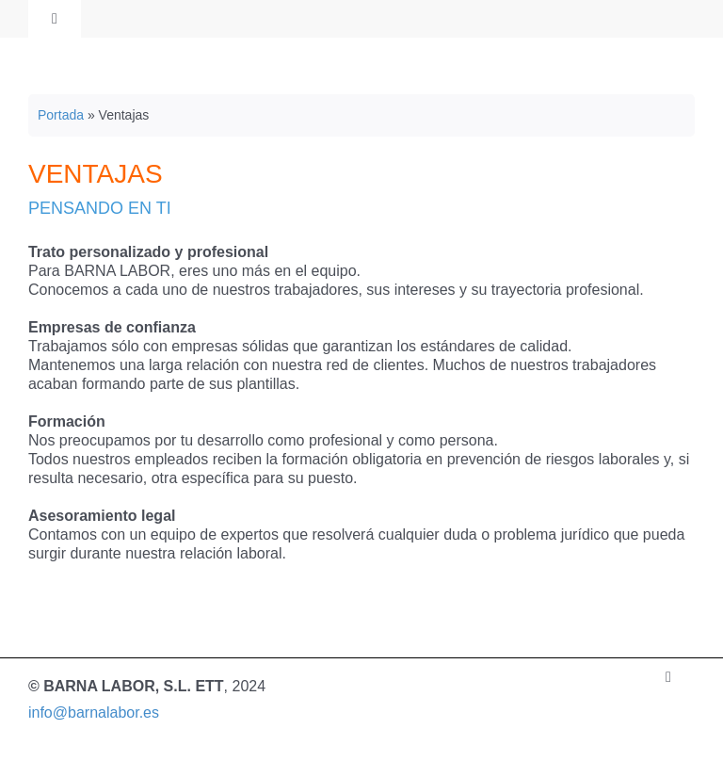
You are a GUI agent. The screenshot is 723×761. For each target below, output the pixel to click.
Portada (61, 114)
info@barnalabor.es (93, 712)
